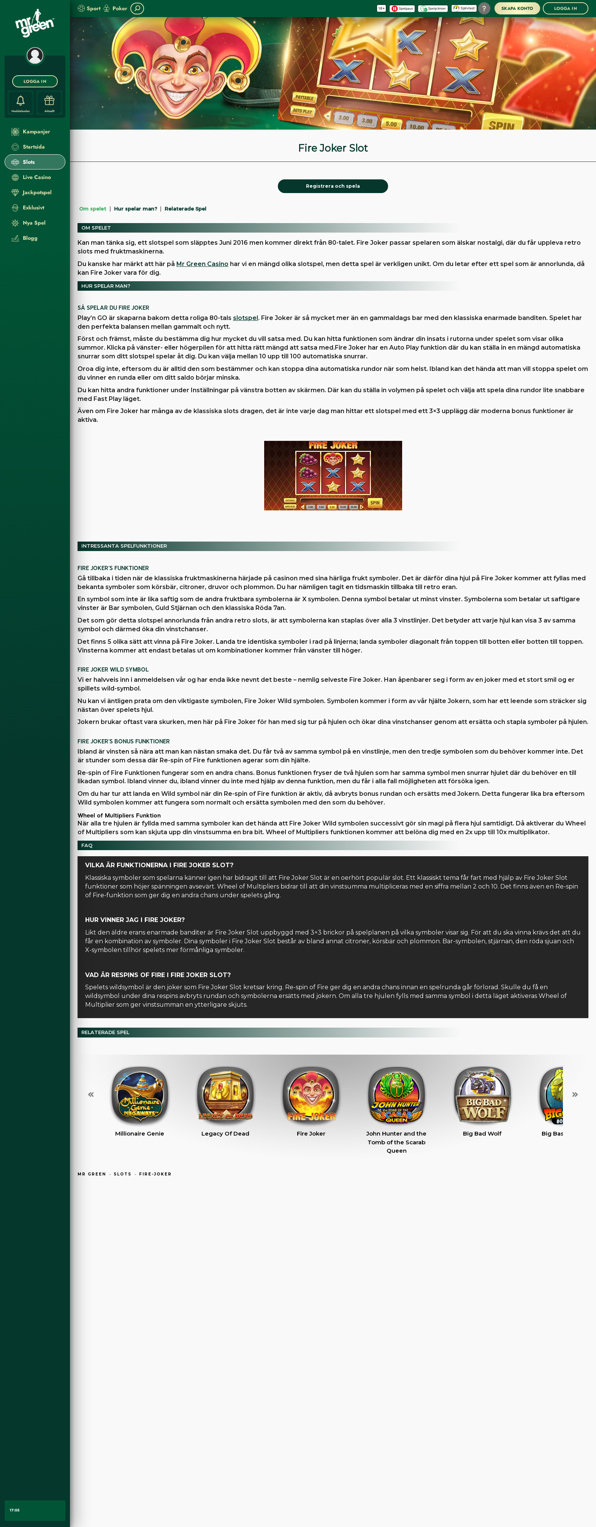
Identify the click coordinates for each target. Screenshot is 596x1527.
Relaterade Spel (185, 209)
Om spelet (92, 209)
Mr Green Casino (202, 264)
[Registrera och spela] (333, 186)
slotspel (245, 318)
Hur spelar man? (135, 209)
